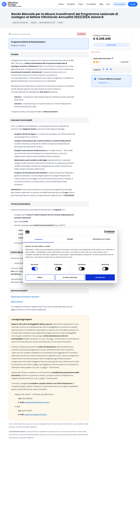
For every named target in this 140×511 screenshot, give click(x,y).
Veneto (60, 22)
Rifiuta (39, 277)
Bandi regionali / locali (47, 22)
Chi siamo (71, 4)
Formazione (91, 4)
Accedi (132, 4)
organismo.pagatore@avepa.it (35, 414)
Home (61, 4)
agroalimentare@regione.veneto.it (37, 402)
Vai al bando (111, 45)
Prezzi (80, 4)
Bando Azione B (17, 302)
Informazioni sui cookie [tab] (101, 239)
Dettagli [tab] (70, 239)
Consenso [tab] (38, 239)
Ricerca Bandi (119, 4)
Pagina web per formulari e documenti (25, 296)
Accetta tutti (100, 277)
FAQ (108, 4)
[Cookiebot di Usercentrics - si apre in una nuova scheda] (105, 232)
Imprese (33, 22)
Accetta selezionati (70, 277)
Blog (101, 4)
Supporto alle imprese (20, 22)
